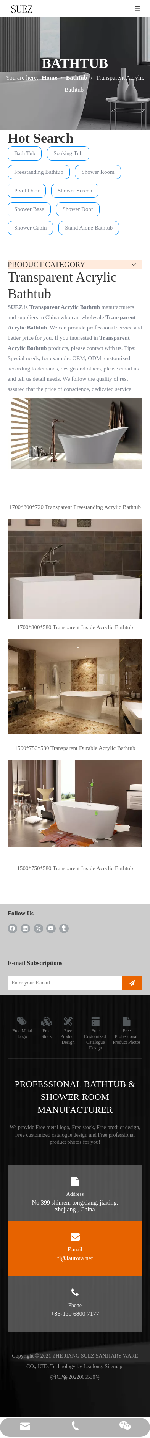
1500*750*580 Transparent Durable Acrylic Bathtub (75, 748)
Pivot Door (26, 190)
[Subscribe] (132, 983)
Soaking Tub (67, 153)
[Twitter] (38, 928)
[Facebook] (12, 928)
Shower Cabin (30, 228)
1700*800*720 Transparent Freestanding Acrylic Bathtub (75, 507)
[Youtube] (51, 928)
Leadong (93, 1366)
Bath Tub (24, 153)
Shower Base (29, 209)
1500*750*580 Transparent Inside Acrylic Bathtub (75, 868)
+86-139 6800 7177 (75, 1313)
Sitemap (114, 1366)
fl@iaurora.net (75, 1258)
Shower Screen (75, 190)
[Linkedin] (25, 928)
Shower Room (97, 172)
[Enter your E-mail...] (63, 983)
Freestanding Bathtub (38, 172)
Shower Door (78, 209)
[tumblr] (64, 928)
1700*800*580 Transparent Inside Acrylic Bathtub (75, 627)
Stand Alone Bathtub (89, 228)
